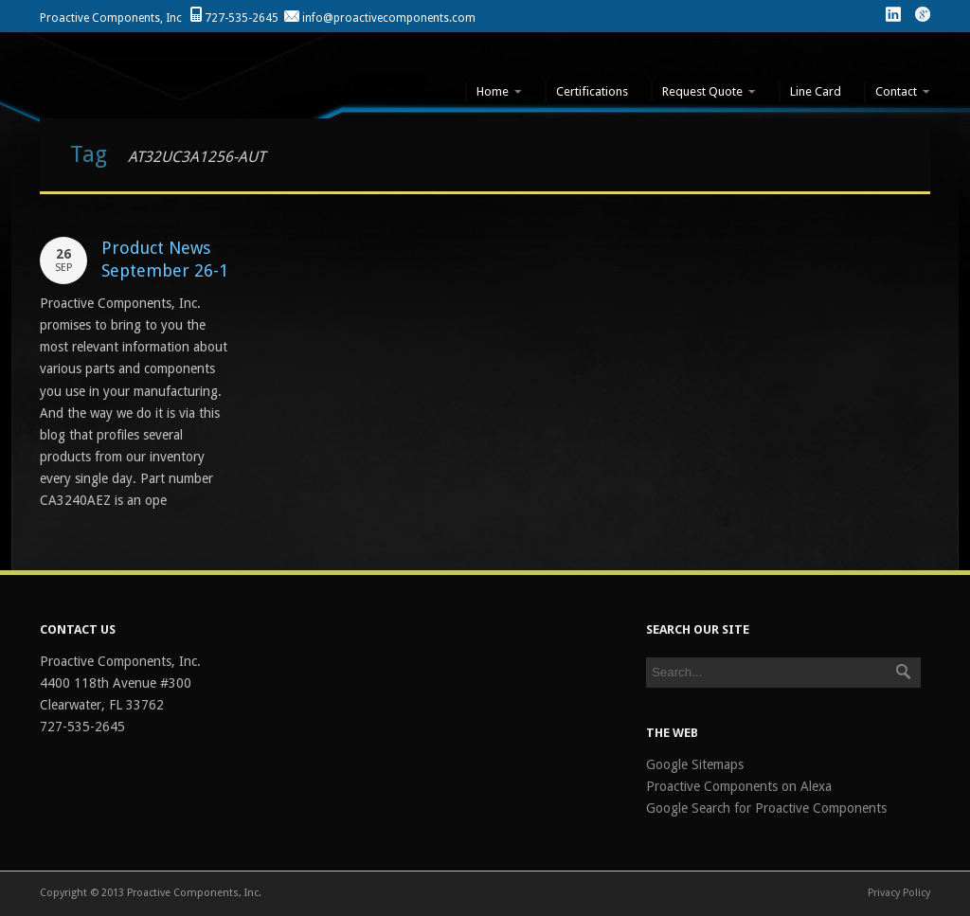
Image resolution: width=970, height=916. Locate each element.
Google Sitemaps (695, 764)
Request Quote (703, 91)
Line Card (815, 91)
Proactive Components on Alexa (739, 786)
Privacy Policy (899, 893)
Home (493, 91)
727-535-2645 (241, 18)
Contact (897, 91)
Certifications (592, 91)
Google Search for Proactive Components (766, 808)
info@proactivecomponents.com (389, 18)
